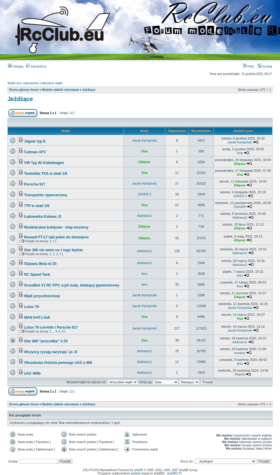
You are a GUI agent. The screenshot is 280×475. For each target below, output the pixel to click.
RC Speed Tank (37, 274)
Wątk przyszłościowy (42, 296)
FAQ (248, 66)
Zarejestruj (36, 66)
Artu (144, 273)
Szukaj (265, 66)
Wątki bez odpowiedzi (23, 83)
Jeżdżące (89, 89)
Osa (144, 151)
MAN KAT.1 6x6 (37, 317)
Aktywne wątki (52, 83)
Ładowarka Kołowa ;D (42, 216)
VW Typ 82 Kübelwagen (44, 163)
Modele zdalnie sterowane (60, 89)
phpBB (138, 470)
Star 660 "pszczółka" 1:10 (45, 341)
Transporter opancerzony (45, 195)
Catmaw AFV (35, 152)
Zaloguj (15, 66)
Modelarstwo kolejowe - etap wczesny (56, 227)
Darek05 (240, 207)
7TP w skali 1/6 (37, 206)
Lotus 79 (31, 307)
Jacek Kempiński (144, 140)
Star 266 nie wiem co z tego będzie (53, 250)
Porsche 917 (34, 184)
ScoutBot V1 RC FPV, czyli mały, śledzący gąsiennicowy (71, 285)
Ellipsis (144, 162)
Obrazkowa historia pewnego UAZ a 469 (58, 363)
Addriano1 (144, 215)
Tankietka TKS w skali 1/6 (45, 173)
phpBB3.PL (174, 473)
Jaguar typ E (35, 141)
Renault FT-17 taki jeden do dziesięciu (56, 237)
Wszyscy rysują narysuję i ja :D (50, 352)
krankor (239, 353)
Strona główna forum (24, 89)
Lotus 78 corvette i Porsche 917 (51, 327)
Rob (240, 153)
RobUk (240, 374)
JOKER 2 (144, 194)
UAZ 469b (32, 373)
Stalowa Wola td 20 (40, 264)
